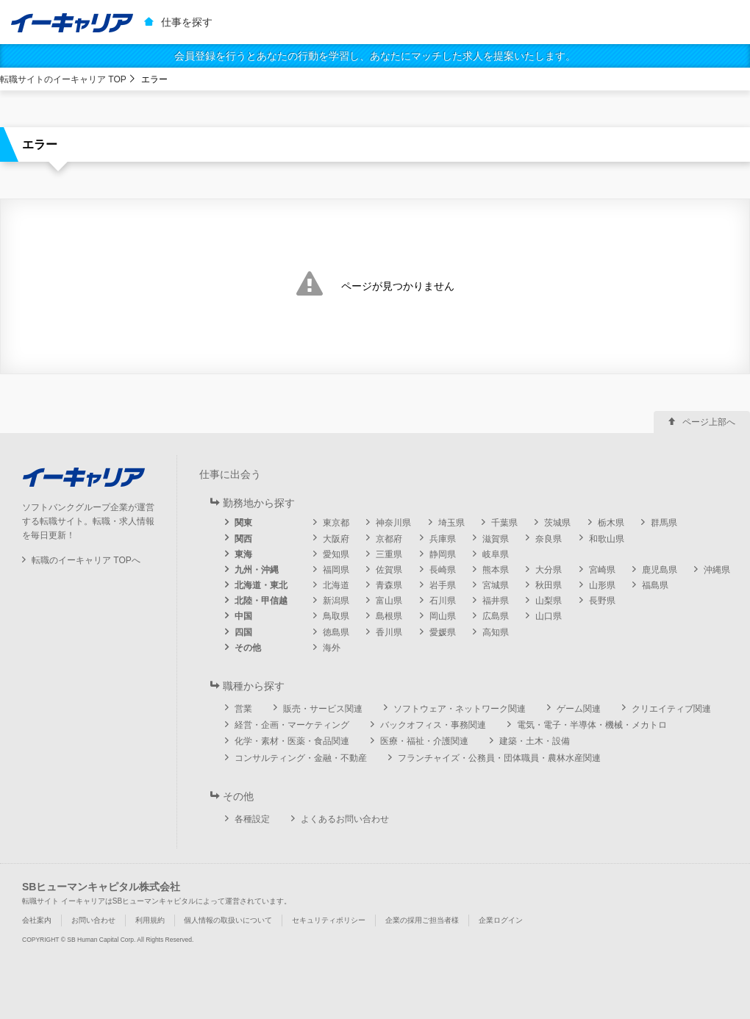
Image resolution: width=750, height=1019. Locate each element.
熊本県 (495, 570)
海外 (331, 648)
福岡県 (336, 570)
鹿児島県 (659, 570)
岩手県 (442, 585)
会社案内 (36, 920)
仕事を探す (187, 22)
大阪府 (336, 539)
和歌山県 (606, 539)
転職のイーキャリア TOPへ (86, 560)
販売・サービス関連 (322, 709)
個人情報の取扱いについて (228, 920)
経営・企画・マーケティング (292, 725)
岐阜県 (495, 554)
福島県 (655, 585)
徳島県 (336, 632)
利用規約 (150, 920)
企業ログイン (501, 920)
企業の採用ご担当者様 (422, 920)
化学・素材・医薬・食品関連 (292, 741)
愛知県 (336, 554)
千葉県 (504, 523)
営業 (243, 709)
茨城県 (557, 523)
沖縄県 (717, 570)
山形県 (602, 585)
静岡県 (442, 554)
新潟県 (336, 601)
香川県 (389, 632)
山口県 (548, 616)
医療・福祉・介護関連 (424, 741)
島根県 (389, 616)
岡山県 (442, 616)
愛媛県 (442, 632)
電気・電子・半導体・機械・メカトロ (592, 725)
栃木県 (611, 523)
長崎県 (442, 570)
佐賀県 (389, 570)
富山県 (389, 601)
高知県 (495, 632)
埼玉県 (451, 523)
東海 (243, 554)
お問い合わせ (93, 920)
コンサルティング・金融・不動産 (301, 758)
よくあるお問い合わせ (345, 819)
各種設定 (252, 819)
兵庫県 (442, 539)
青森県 (389, 585)
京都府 (389, 539)
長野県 (602, 601)
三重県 (389, 554)
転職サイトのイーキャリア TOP (63, 79)
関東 (243, 523)
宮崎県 (602, 570)
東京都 (336, 523)
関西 (243, 539)
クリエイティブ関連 (671, 709)
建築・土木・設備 (534, 741)
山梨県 (548, 601)
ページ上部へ (708, 422)
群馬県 (664, 523)
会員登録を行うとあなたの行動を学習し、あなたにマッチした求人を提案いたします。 (375, 56)
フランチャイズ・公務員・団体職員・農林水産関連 (499, 758)
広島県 (495, 616)
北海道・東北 (261, 585)
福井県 (495, 601)
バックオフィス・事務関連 (433, 725)
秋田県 (548, 585)
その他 (248, 648)
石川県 (442, 601)
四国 (243, 632)
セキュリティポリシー (328, 920)
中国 (243, 616)
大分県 (548, 570)
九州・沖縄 (257, 570)
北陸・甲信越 (261, 601)
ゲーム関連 (579, 709)
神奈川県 (393, 523)
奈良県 (548, 539)
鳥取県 (336, 616)
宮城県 (495, 585)
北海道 (336, 585)
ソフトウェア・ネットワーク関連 (459, 709)
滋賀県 (495, 539)
